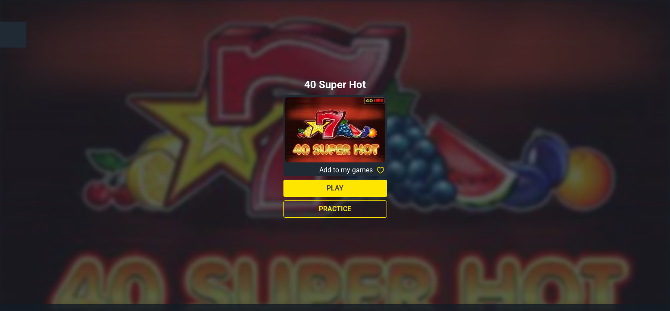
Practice (335, 209)
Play (335, 188)
